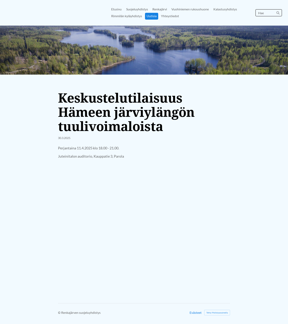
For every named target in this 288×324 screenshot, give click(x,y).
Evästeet (196, 312)
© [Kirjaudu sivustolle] (59, 312)
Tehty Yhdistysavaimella (217, 312)
